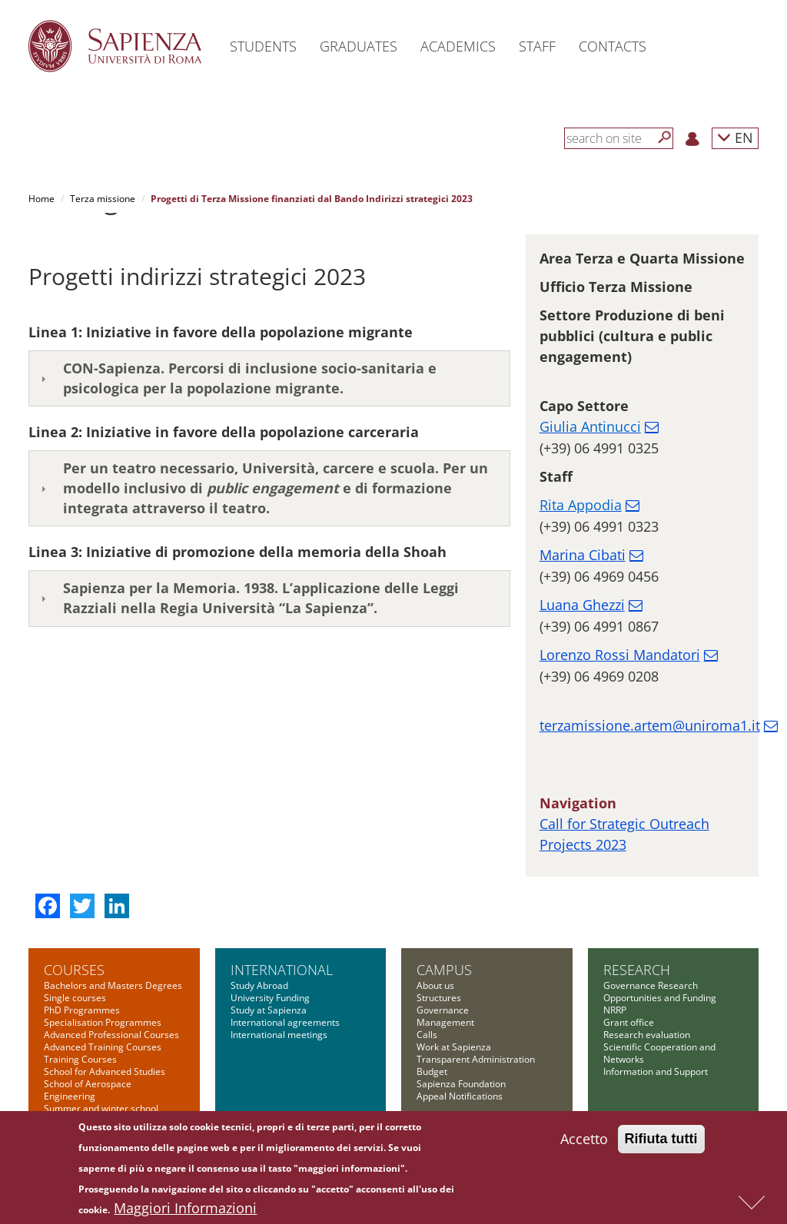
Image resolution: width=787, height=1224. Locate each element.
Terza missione (102, 198)
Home (41, 198)
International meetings (279, 1034)
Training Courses (80, 1059)
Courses (74, 969)
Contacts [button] (612, 46)
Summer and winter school (101, 1108)
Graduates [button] (358, 46)
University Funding (270, 997)
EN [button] (735, 137)
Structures (439, 997)
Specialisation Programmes (102, 1022)
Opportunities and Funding (659, 997)
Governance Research (650, 985)
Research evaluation (646, 1034)
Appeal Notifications (460, 1096)
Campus (444, 969)
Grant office (628, 1022)
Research (636, 969)
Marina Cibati (583, 555)
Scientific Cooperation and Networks (659, 1053)
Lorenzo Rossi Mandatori (620, 654)
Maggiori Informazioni (185, 1210)
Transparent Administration (476, 1059)
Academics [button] (458, 46)
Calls (427, 1034)
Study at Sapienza (269, 1010)
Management (445, 1022)
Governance (443, 1010)
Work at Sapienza (454, 1046)
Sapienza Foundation (461, 1083)
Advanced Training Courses (102, 1046)
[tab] (269, 378)
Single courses (75, 997)
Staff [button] (537, 46)
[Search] (664, 137)
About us (435, 985)
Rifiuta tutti (661, 1141)
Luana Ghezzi (582, 604)
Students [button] (263, 46)
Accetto (584, 1141)
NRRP (614, 1010)
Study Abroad (259, 985)
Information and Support (655, 1071)
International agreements (285, 1022)
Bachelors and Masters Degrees (113, 985)
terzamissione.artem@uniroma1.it (650, 725)
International (282, 969)
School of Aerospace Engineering (87, 1090)
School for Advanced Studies (104, 1071)
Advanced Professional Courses (111, 1034)
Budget (432, 1071)
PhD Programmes (82, 1010)
